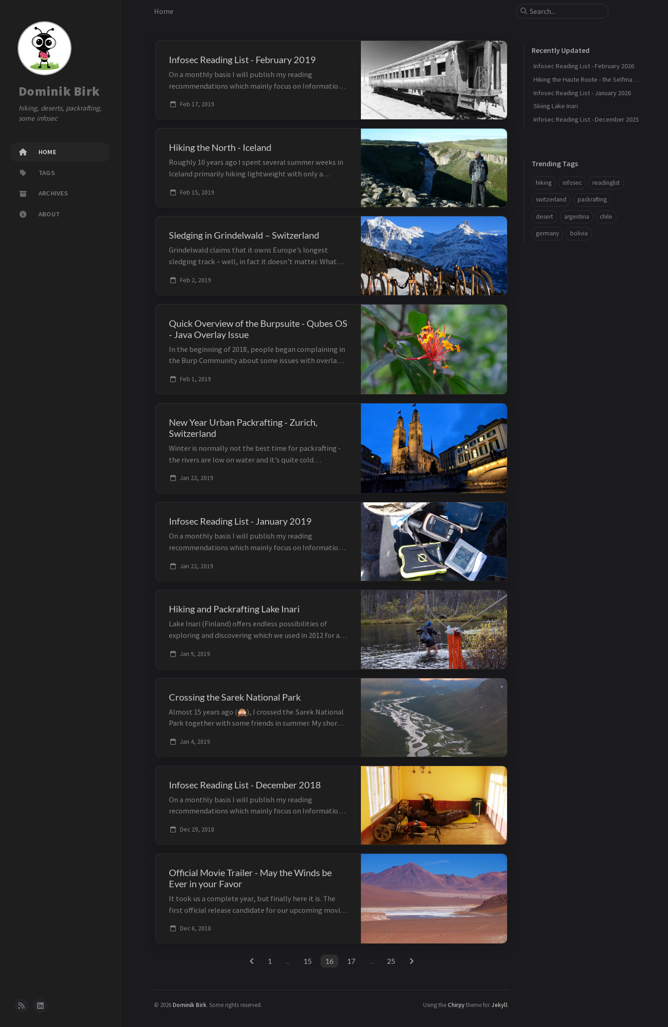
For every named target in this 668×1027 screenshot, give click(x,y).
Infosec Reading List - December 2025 (586, 119)
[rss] (21, 1005)
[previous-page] (251, 961)
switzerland (551, 199)
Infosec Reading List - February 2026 (583, 66)
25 (391, 960)
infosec (572, 183)
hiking (544, 183)
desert (544, 217)
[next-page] (411, 961)
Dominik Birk (59, 91)
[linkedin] (40, 1005)
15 (307, 960)
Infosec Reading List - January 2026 (582, 93)
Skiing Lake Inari (555, 106)
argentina (576, 217)
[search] (565, 11)
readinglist (606, 183)
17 (351, 960)
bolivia (579, 233)
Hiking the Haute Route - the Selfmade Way (593, 79)
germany (547, 233)
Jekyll (499, 1004)
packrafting (592, 199)
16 (329, 960)
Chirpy (456, 1004)
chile (606, 217)
